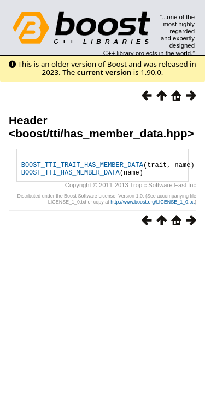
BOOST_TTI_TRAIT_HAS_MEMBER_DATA (82, 167)
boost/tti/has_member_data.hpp (101, 133)
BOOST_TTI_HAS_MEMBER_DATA (70, 177)
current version (104, 72)
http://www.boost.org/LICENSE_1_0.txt (152, 207)
